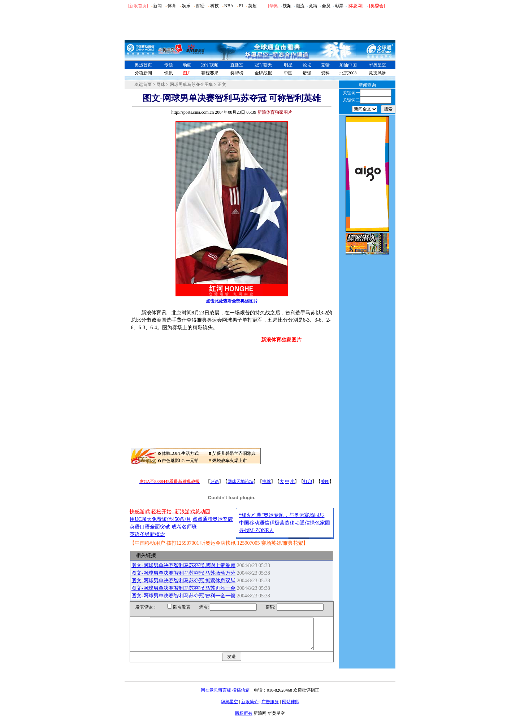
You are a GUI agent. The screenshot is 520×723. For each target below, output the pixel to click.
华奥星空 (377, 64)
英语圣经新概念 (147, 534)
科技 (214, 5)
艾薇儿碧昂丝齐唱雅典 (234, 453)
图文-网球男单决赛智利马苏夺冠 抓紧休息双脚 (183, 580)
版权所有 (243, 719)
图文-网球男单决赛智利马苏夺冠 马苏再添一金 (183, 588)
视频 (287, 5)
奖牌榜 (236, 72)
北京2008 (348, 72)
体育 (172, 5)
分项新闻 (143, 72)
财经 (200, 5)
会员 (326, 5)
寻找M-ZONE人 (256, 530)
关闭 (325, 481)
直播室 (236, 64)
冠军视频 (209, 64)
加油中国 (348, 64)
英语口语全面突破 (150, 527)
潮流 (300, 5)
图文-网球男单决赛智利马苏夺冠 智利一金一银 (183, 595)
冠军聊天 (263, 64)
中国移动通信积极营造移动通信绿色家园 (284, 523)
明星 (288, 64)
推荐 (266, 481)
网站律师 (290, 708)
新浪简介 (250, 708)
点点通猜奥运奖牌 (212, 519)
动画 (187, 64)
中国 (288, 72)
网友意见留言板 (216, 696)
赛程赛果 (209, 72)
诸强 (307, 72)
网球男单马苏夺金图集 (191, 84)
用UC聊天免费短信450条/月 (160, 519)
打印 (307, 481)
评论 (214, 481)
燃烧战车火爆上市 (229, 460)
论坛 (307, 64)
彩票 (339, 5)
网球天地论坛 (241, 481)
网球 (160, 84)
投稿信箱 (241, 696)
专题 (168, 64)
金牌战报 (263, 72)
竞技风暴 (377, 72)
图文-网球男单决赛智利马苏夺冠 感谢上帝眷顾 (183, 565)
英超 (252, 5)
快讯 (168, 72)
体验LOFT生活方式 (180, 453)
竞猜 (313, 5)
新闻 (157, 5)
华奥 (273, 5)
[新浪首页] (138, 5)
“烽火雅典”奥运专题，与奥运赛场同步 (281, 515)
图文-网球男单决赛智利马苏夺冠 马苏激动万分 (183, 573)
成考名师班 (184, 527)
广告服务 (270, 708)
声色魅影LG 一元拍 (180, 460)
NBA (228, 5)
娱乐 (186, 5)
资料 (325, 72)
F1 (241, 5)
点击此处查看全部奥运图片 (232, 301)
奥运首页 (143, 64)
